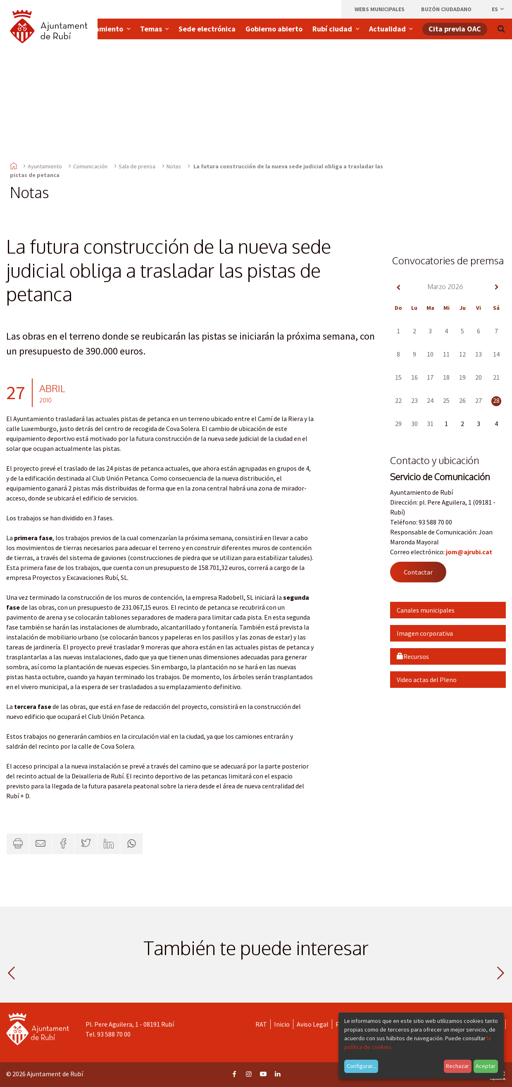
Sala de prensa (137, 166)
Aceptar (485, 1066)
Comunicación (90, 166)
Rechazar (457, 1066)
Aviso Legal (313, 1024)
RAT (261, 1024)
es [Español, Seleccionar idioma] (498, 9)
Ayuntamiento (45, 166)
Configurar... (361, 1066)
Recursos (413, 656)
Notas (174, 166)
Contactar (418, 572)
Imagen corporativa (425, 633)
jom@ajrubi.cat (469, 552)
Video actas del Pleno (427, 679)
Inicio (282, 1024)
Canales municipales (426, 610)
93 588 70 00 (114, 1034)
